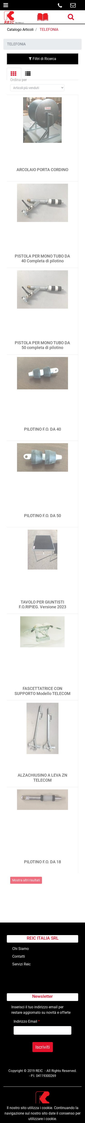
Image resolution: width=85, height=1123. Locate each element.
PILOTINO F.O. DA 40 (42, 425)
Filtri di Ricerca (42, 59)
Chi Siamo (20, 948)
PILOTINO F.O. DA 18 (42, 858)
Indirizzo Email (27, 1021)
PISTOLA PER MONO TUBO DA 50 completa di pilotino (42, 341)
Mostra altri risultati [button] (26, 876)
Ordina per (18, 76)
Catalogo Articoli (20, 29)
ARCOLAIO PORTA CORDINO (42, 166)
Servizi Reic (21, 964)
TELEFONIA (49, 29)
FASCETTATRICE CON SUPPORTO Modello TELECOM (42, 687)
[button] (71, 17)
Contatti (18, 956)
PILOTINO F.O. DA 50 (42, 512)
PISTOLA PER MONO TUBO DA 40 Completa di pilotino (42, 255)
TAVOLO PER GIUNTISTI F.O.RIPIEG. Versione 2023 (42, 601)
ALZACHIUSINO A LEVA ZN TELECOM (42, 774)
